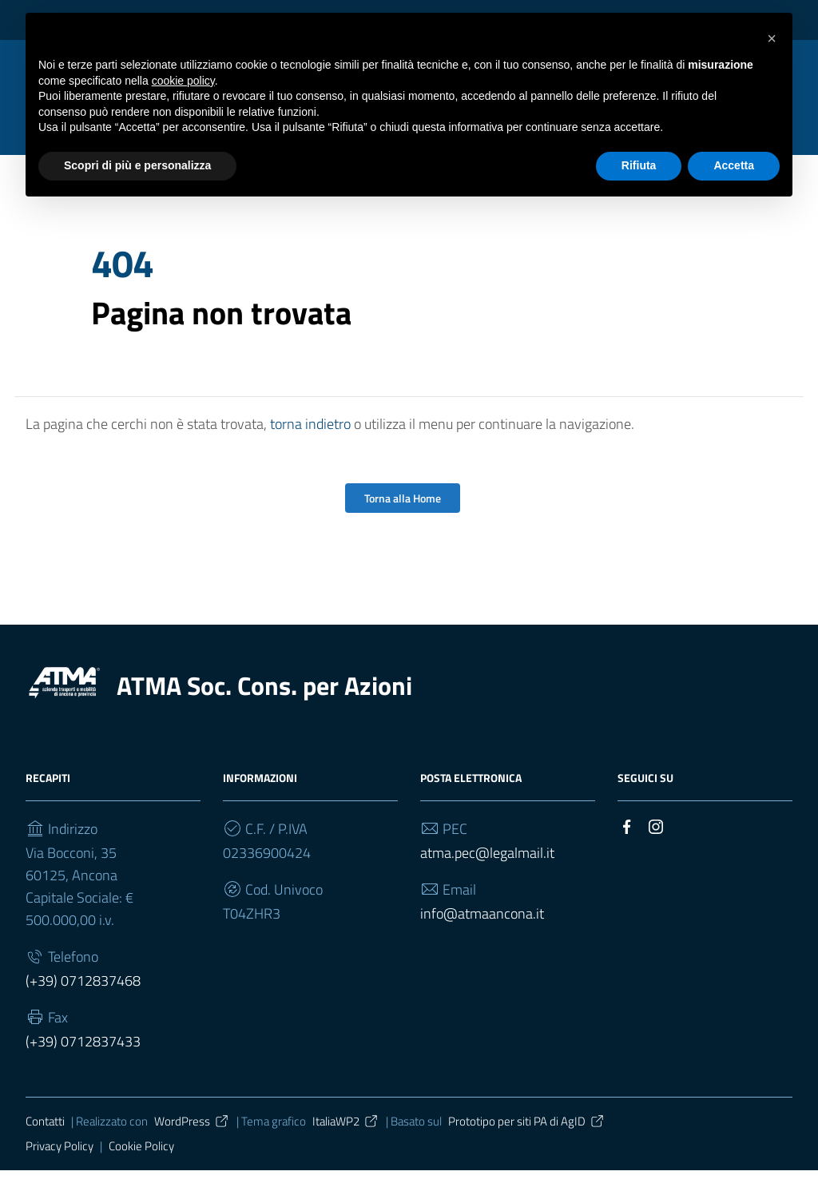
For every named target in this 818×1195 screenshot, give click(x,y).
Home (107, 214)
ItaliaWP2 (345, 1146)
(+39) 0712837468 (83, 1005)
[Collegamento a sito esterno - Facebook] (627, 849)
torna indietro (310, 448)
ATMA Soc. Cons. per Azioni (264, 710)
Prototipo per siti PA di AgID (527, 1146)
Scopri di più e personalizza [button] (137, 165)
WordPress (192, 1146)
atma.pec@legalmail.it (487, 877)
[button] (771, 38)
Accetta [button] (733, 165)
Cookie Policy (141, 1170)
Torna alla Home (402, 522)
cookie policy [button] (183, 80)
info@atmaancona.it (482, 938)
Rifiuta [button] (639, 165)
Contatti (45, 1146)
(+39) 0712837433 (83, 1066)
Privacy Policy (59, 1170)
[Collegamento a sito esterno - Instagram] (655, 849)
